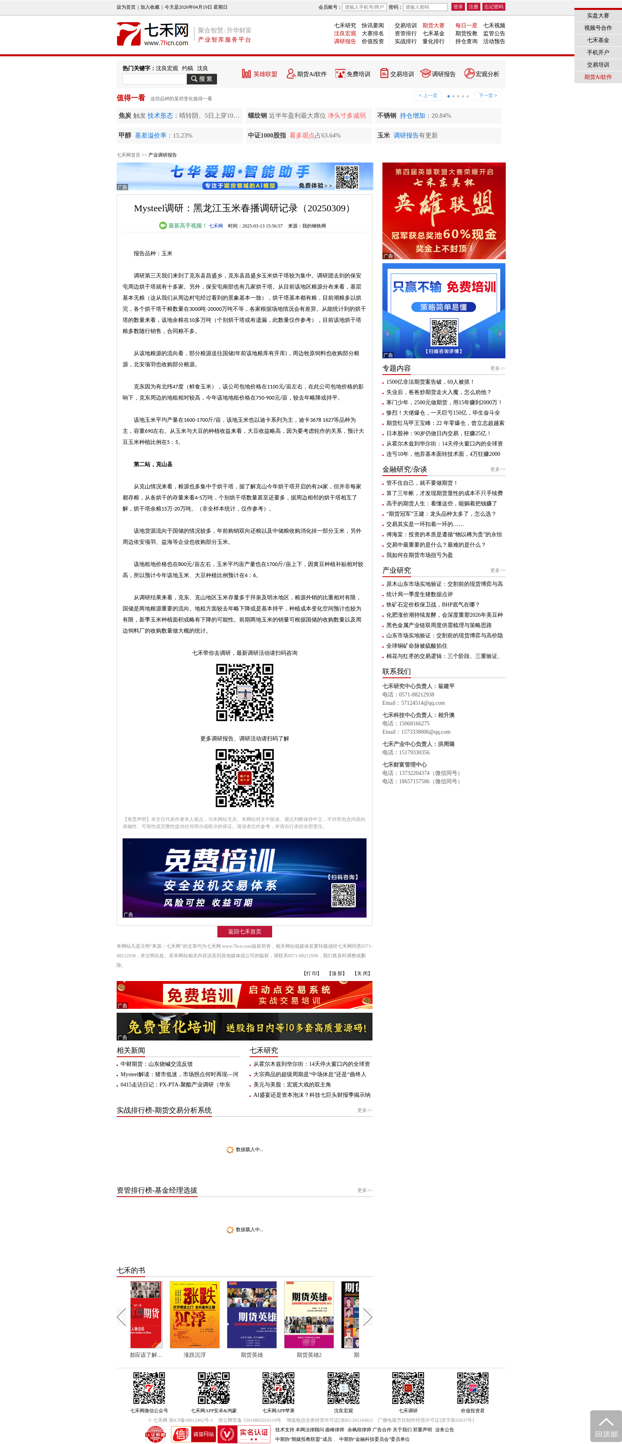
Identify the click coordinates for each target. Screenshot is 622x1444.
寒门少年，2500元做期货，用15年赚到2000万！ (444, 402)
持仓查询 (466, 41)
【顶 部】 (337, 973)
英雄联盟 (265, 74)
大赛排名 (373, 33)
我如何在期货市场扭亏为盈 (419, 555)
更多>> (364, 1110)
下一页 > (488, 95)
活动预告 (494, 41)
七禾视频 (494, 26)
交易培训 (406, 26)
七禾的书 (131, 1270)
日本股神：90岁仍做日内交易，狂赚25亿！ (439, 433)
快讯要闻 (373, 26)
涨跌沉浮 (211, 1355)
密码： (418, 7)
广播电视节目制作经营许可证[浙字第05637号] (426, 1420)
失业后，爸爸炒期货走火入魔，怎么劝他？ (439, 392)
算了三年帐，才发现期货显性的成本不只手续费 (444, 493)
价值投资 (373, 41)
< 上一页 (428, 95)
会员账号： (353, 7)
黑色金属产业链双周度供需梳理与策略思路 (439, 625)
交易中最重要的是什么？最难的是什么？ (436, 545)
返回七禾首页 (244, 932)
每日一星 (466, 26)
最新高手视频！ (183, 226)
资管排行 (406, 33)
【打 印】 (311, 973)
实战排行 (406, 41)
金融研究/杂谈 (404, 469)
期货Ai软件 (312, 74)
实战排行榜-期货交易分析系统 (164, 1110)
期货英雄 (268, 1355)
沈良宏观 (345, 33)
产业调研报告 (162, 155)
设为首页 (126, 7)
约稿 (187, 68)
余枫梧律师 (359, 1430)
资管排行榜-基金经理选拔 (157, 1190)
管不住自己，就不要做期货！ (422, 483)
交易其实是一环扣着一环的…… (425, 524)
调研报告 (345, 41)
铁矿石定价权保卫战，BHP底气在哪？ (433, 605)
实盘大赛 (598, 16)
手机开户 (598, 52)
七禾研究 (345, 26)
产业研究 (396, 570)
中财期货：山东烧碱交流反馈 (157, 1064)
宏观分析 (487, 74)
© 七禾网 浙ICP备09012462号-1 (180, 1420)
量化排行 (433, 41)
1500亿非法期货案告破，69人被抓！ (430, 382)
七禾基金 (433, 33)
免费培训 (359, 74)
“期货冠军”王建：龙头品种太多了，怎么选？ (441, 514)
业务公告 (444, 1430)
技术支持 (284, 1430)
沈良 (202, 68)
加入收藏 (149, 7)
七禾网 (216, 226)
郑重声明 (422, 1430)
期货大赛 (433, 26)
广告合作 (382, 1430)
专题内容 (396, 368)
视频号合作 (598, 28)
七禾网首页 (128, 155)
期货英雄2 (325, 1355)
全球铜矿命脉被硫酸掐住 (416, 646)
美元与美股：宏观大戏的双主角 (292, 1085)
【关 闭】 (362, 973)
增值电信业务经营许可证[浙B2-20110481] (329, 1420)
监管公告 (494, 33)
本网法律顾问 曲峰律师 (320, 1430)
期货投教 (466, 33)
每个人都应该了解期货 (157, 1355)
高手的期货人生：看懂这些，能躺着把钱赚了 (441, 504)
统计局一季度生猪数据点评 (419, 594)
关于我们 (402, 1430)
